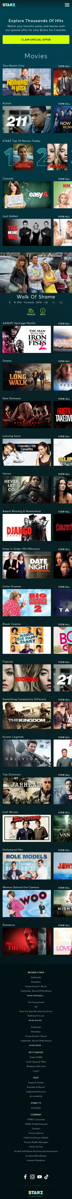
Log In (36, 1071)
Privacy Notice (36, 1133)
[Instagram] (32, 1177)
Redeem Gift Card (36, 1066)
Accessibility (36, 1096)
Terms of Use (36, 1147)
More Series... (36, 1045)
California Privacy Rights (36, 1137)
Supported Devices (36, 1091)
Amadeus (36, 982)
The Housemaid (36, 1002)
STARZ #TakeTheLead (36, 1124)
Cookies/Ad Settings (36, 1156)
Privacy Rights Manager (36, 1142)
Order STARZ (36, 1057)
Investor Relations (36, 1160)
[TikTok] (46, 1177)
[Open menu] (67, 5)
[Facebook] (25, 1177)
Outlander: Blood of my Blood (36, 991)
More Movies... (36, 1020)
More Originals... (36, 996)
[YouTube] (39, 1177)
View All (64, 66)
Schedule (36, 1108)
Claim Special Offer (36, 1062)
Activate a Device (36, 1087)
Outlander (36, 977)
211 (36, 1007)
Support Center (36, 1082)
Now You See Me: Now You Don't (36, 1011)
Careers (36, 1128)
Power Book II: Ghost (36, 986)
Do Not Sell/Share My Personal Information (36, 1151)
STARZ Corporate (36, 1119)
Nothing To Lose (36, 1016)
